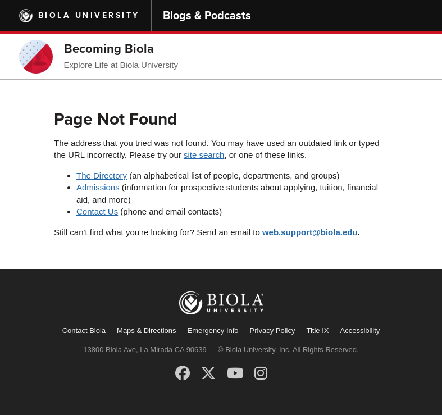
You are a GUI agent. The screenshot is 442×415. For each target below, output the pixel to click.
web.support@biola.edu (310, 232)
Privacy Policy (272, 330)
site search (204, 154)
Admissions (98, 187)
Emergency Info (213, 330)
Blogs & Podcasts (207, 15)
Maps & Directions (146, 330)
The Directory (101, 175)
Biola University (89, 15)
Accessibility (360, 330)
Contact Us (97, 211)
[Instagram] (260, 373)
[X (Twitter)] (208, 373)
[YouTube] (235, 373)
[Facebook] (182, 373)
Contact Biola (84, 330)
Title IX (318, 330)
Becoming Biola (109, 49)
